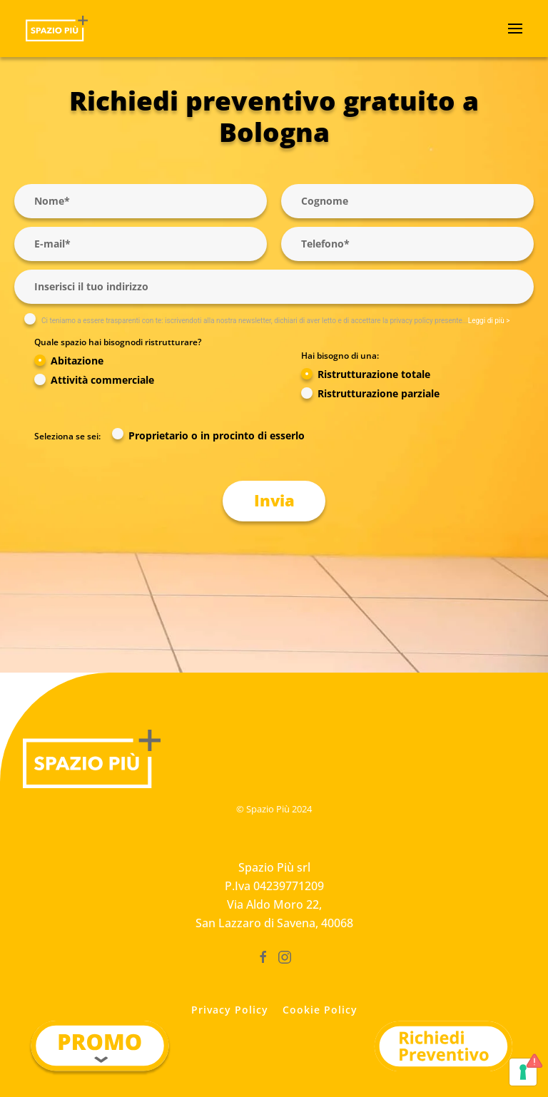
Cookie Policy (320, 1009)
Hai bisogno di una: (340, 355)
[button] (515, 28)
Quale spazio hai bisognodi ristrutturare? (117, 342)
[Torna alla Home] (57, 28)
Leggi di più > (489, 321)
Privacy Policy (229, 1009)
